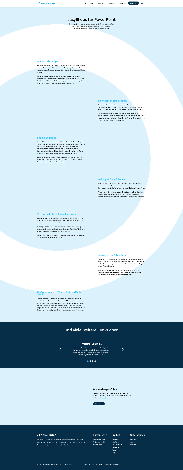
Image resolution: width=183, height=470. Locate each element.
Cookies (116, 464)
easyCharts (115, 442)
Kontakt (133, 445)
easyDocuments (117, 445)
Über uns (133, 439)
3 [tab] (92, 361)
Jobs (131, 442)
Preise (114, 450)
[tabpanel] (91, 349)
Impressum (108, 464)
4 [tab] (95, 361)
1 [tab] (88, 361)
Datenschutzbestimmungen (93, 464)
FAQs (113, 453)
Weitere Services (117, 447)
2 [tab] (90, 361)
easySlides (115, 439)
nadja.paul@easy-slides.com (107, 398)
